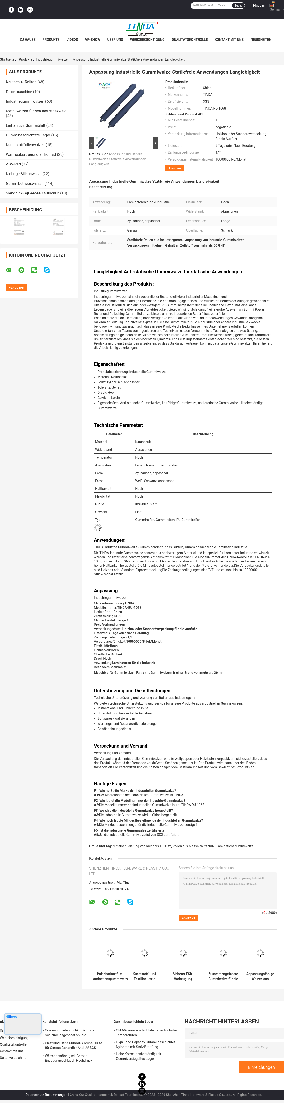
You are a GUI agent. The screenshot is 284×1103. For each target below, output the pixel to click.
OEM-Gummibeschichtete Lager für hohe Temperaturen (146, 1032)
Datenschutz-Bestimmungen (46, 1095)
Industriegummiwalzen (53, 59)
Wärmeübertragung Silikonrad (31, 154)
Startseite (7, 59)
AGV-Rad (13, 164)
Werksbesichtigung (147, 40)
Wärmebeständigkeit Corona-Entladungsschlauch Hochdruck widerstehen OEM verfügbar (68, 1059)
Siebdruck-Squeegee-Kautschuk (32, 193)
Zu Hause (27, 40)
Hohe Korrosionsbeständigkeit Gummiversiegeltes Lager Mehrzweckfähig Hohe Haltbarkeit (141, 1057)
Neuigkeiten (261, 40)
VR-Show (92, 40)
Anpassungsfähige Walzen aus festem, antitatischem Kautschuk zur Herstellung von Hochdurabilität (260, 976)
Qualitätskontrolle (190, 40)
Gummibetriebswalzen (25, 183)
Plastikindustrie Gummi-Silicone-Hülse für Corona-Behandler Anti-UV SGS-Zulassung (73, 1046)
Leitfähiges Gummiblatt (25, 125)
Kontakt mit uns (229, 40)
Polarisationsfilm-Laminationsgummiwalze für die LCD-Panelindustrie (110, 976)
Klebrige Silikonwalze (23, 174)
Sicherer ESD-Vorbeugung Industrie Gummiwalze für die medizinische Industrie (182, 976)
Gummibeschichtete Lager (28, 135)
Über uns (115, 40)
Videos (72, 40)
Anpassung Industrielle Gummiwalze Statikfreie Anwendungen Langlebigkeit (117, 159)
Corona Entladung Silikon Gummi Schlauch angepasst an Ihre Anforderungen (69, 1033)
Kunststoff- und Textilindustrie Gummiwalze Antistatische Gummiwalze (144, 976)
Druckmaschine (19, 91)
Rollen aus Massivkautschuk (194, 846)
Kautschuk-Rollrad (21, 82)
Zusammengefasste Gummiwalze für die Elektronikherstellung (223, 976)
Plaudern (259, 5)
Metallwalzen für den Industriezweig (36, 111)
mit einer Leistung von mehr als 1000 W (142, 846)
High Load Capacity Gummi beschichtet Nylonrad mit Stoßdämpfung (145, 1044)
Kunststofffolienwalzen (25, 145)
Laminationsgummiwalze (234, 846)
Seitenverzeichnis (13, 1058)
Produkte (50, 40)
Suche (238, 5)
